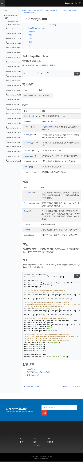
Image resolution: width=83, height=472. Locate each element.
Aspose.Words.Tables (13, 147)
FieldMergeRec (45, 12)
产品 (35, 449)
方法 (30, 38)
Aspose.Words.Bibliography (15, 29)
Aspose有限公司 (36, 466)
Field (33, 379)
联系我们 (46, 469)
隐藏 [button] (51, 25)
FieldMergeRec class (36, 28)
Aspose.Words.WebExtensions (16, 161)
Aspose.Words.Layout (13, 76)
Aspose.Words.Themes (14, 151)
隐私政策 (36, 469)
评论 (30, 42)
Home (24, 10)
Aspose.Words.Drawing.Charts (16, 52)
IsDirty (26, 135)
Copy (72, 74)
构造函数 (31, 31)
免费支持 (50, 452)
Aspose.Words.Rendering (15, 118)
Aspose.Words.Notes (13, 109)
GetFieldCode (29, 198)
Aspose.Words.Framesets (15, 71)
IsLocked (27, 143)
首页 (21, 449)
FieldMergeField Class (32, 397)
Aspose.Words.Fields (13, 62)
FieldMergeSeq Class (67, 397)
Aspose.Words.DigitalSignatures (17, 43)
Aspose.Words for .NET (53, 10)
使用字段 (44, 65)
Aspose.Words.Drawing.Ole (15, 57)
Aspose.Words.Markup (14, 99)
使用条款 (41, 469)
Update (26, 235)
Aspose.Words (13, 21)
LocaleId (27, 151)
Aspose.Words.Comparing (15, 38)
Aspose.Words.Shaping (14, 142)
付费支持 (37, 456)
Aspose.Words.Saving (13, 133)
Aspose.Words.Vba (12, 156)
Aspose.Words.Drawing (14, 48)
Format (26, 127)
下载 (48, 449)
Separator (27, 164)
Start (25, 172)
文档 (35, 452)
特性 (30, 35)
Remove (27, 216)
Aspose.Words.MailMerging (15, 95)
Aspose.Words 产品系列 (36, 10)
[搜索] (11, 10)
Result (26, 156)
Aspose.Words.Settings (14, 137)
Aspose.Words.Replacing (14, 123)
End (25, 121)
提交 (44, 423)
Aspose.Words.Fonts (13, 66)
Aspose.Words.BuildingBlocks (16, 33)
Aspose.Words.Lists (13, 81)
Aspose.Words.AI (14, 24)
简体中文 (69, 3)
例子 (30, 45)
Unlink (26, 230)
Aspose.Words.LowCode (14, 90)
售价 (21, 452)
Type (31, 177)
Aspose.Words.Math (13, 104)
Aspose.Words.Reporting (14, 128)
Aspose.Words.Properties (15, 114)
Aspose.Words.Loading (14, 85)
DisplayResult (29, 116)
